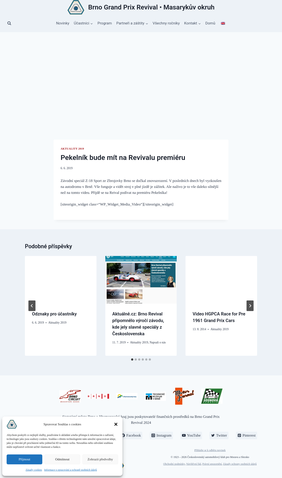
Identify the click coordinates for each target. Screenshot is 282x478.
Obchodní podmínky (174, 463)
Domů (210, 23)
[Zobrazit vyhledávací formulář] (9, 23)
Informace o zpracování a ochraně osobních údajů (70, 469)
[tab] (132, 359)
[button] (116, 424)
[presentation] (60, 280)
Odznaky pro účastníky (54, 314)
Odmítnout (62, 459)
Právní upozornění (212, 463)
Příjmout (24, 459)
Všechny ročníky (166, 23)
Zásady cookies (34, 469)
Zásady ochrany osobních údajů (240, 463)
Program (105, 23)
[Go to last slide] (31, 305)
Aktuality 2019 (72, 148)
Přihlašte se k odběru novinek (210, 450)
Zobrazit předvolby (100, 459)
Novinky (62, 23)
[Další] (250, 305)
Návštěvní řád (193, 463)
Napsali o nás (158, 342)
